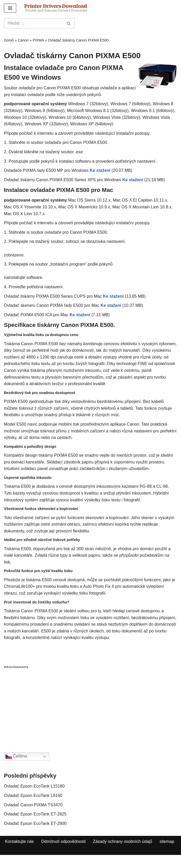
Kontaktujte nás (19, 841)
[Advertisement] (90, 705)
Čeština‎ (16, 756)
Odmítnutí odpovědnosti (63, 841)
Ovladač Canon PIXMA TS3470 (33, 805)
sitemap (167, 841)
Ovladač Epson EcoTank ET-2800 (35, 823)
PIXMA (38, 40)
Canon (23, 40)
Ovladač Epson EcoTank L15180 (34, 786)
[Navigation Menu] (10, 8)
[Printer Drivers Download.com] (55, 8)
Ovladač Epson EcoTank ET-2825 (35, 814)
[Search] (33, 23)
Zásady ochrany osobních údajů (122, 841)
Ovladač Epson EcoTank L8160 (33, 795)
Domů (9, 40)
